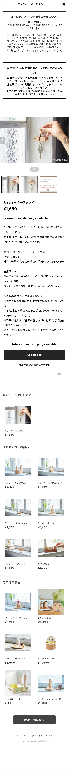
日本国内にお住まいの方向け (34, 365)
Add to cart (35, 355)
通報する (61, 374)
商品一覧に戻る (34, 720)
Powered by (34, 741)
